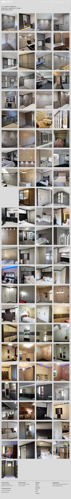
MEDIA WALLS (52, 1)
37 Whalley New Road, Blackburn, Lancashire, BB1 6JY (7, 485)
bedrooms (13, 6)
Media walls (12, 8)
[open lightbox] (10, 22)
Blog (36, 491)
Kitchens (40, 1)
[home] (7, 2)
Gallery (57, 1)
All (2, 6)
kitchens (6, 6)
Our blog (62, 1)
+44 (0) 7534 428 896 (6, 490)
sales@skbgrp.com (5, 492)
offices (18, 8)
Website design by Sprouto (57, 485)
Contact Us (68, 1)
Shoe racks (4, 8)
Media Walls (38, 487)
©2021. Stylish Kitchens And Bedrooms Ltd (60, 484)
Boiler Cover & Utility (7, 9)
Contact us (37, 493)
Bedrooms (46, 1)
